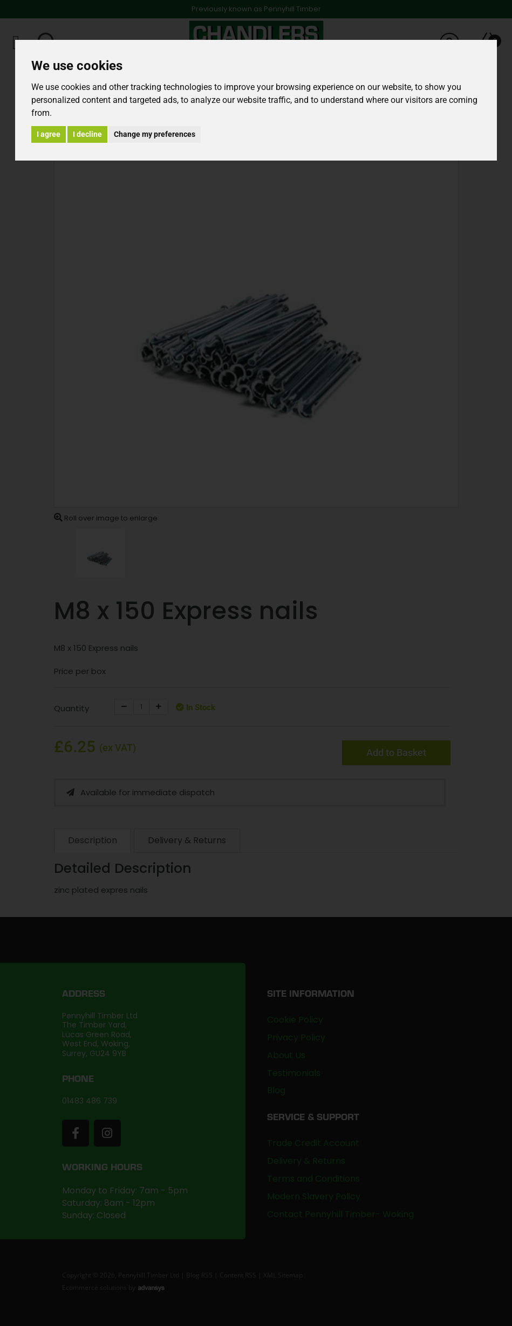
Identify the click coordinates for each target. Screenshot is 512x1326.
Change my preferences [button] (154, 134)
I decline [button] (87, 134)
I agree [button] (48, 134)
